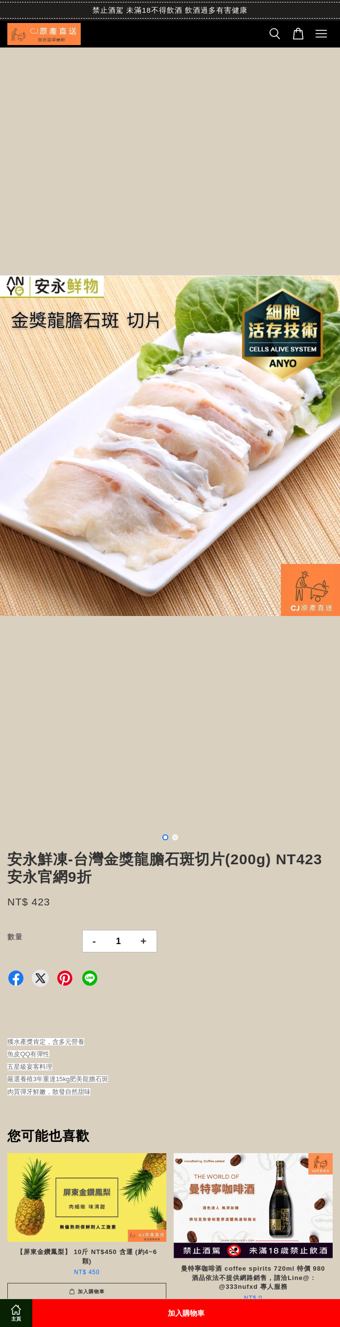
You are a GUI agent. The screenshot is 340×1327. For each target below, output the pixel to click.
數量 (15, 936)
